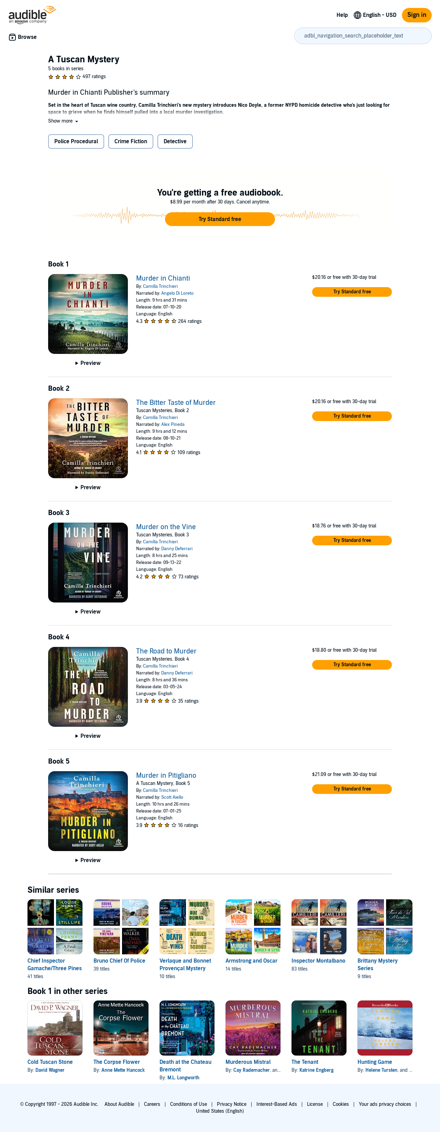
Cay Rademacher (251, 1070)
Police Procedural (76, 141)
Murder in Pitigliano (166, 776)
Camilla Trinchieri (160, 286)
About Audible (119, 1104)
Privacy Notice (231, 1104)
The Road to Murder (166, 651)
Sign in (416, 15)
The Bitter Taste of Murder (176, 403)
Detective (175, 141)
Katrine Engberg (316, 1070)
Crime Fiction (130, 141)
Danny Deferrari (176, 549)
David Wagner (50, 1070)
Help (342, 15)
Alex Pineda (173, 424)
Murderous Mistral (248, 1062)
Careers (152, 1104)
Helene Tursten (381, 1070)
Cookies (341, 1104)
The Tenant (305, 1062)
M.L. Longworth (183, 1078)
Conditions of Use (188, 1104)
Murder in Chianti (163, 278)
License (315, 1104)
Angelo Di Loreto (177, 293)
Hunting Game (375, 1062)
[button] (63, 121)
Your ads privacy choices (385, 1104)
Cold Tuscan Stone (50, 1062)
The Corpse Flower (117, 1062)
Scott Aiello (172, 797)
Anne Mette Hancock (123, 1070)
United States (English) (220, 1111)
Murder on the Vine (166, 527)
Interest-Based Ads (276, 1104)
